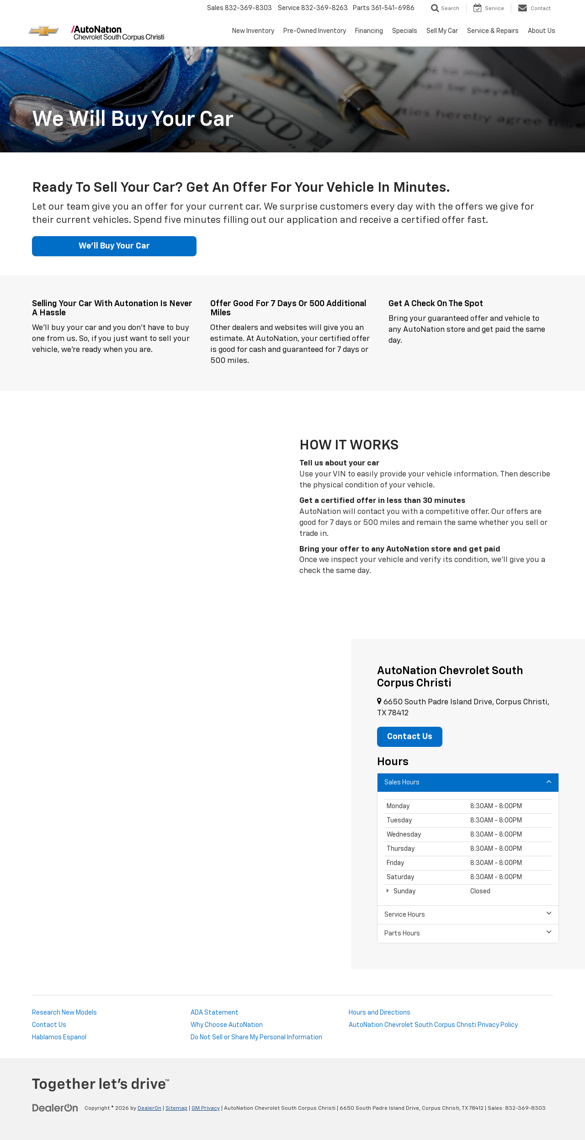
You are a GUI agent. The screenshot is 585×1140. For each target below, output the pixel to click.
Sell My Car (442, 31)
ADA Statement (215, 1013)
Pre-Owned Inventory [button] (314, 31)
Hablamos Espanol (59, 1037)
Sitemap (176, 1108)
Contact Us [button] (409, 737)
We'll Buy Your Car (114, 246)
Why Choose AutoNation (227, 1025)
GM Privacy (205, 1108)
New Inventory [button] (253, 31)
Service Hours (468, 914)
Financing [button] (369, 31)
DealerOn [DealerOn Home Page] (149, 1108)
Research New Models (64, 1013)
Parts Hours (468, 933)
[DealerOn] (55, 1108)
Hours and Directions (379, 1013)
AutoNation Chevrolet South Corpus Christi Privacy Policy (433, 1025)
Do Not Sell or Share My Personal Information (256, 1037)
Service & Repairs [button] (493, 31)
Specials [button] (404, 31)
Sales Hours (468, 782)
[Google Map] (175, 804)
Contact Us (49, 1025)
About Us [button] (541, 31)
